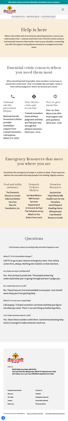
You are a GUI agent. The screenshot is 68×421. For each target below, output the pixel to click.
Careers (10, 400)
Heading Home (55, 208)
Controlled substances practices (55, 413)
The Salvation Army (34, 211)
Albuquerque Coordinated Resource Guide (55, 214)
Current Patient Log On (48, 17)
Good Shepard (55, 205)
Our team (10, 397)
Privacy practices (40, 404)
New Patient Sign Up (33, 17)
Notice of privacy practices (35, 413)
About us (10, 394)
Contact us (38, 390)
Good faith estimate (41, 400)
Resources (11, 404)
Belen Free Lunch (34, 217)
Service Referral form (18, 17)
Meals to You (34, 214)
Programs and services (14, 390)
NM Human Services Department (34, 201)
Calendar (38, 394)
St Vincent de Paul (34, 208)
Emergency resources (42, 397)
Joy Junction (55, 192)
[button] (62, 9)
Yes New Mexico (34, 195)
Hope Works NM (55, 195)
